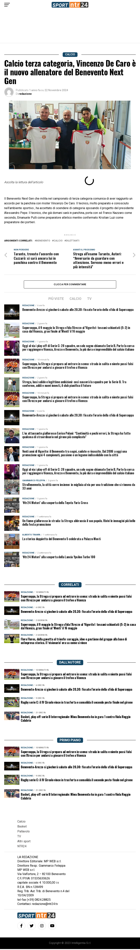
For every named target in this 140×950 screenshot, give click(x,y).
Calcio (21, 822)
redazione (25, 93)
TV (19, 837)
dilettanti (72, 241)
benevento (43, 241)
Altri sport (23, 842)
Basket (22, 827)
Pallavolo (23, 832)
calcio (58, 241)
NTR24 (21, 847)
